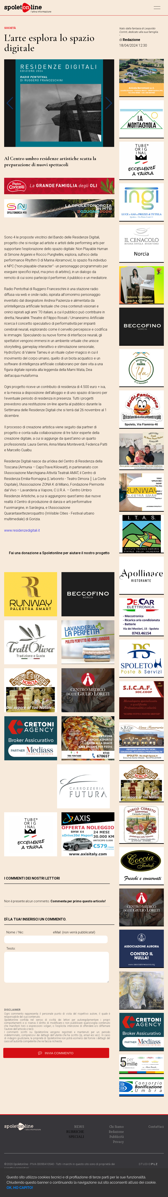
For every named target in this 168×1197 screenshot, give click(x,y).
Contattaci (156, 1126)
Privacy (118, 1141)
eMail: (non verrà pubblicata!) (27, 945)
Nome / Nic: (15, 932)
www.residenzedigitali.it (22, 530)
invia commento (56, 1066)
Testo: (11, 961)
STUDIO (148, 1164)
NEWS (79, 1126)
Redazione (116, 1131)
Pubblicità (116, 1136)
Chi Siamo (116, 1126)
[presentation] (37, 1008)
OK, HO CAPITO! (20, 1188)
